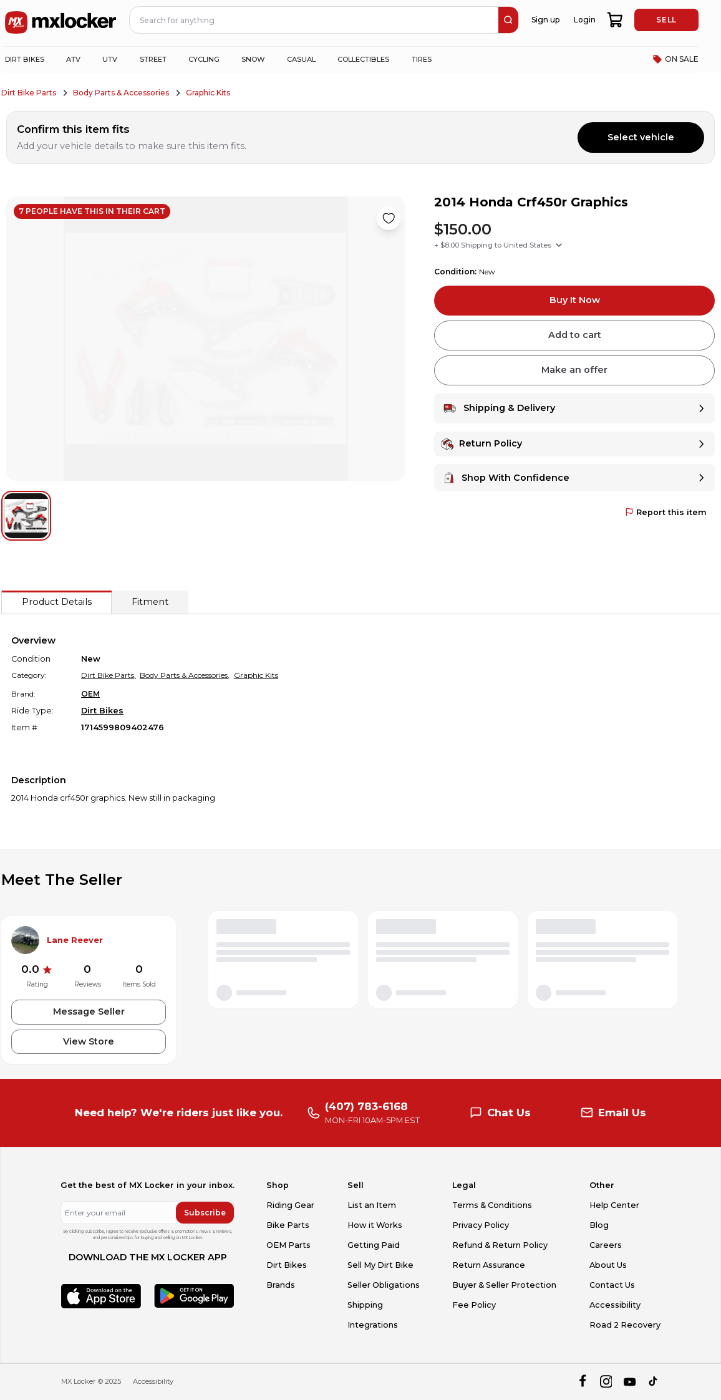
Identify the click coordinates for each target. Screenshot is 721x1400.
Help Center (614, 1205)
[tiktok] (654, 1382)
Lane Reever (75, 940)
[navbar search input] (314, 20)
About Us (608, 1265)
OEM (90, 693)
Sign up (545, 19)
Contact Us (612, 1285)
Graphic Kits (208, 92)
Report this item (666, 512)
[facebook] (582, 1382)
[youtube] (630, 1382)
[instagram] (606, 1382)
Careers (605, 1245)
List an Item (371, 1205)
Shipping (365, 1305)
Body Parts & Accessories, (185, 675)
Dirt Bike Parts (28, 92)
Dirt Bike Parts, (108, 675)
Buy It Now (574, 300)
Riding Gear (290, 1205)
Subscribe (205, 1212)
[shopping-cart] (615, 20)
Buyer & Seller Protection (504, 1285)
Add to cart (574, 334)
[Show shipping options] (559, 245)
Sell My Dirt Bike (380, 1265)
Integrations (372, 1325)
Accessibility (615, 1305)
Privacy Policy (480, 1225)
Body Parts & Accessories (121, 92)
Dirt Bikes (102, 710)
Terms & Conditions (492, 1205)
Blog (599, 1225)
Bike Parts (287, 1225)
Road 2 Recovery (625, 1325)
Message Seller (89, 1011)
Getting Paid (373, 1245)
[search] (508, 20)
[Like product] (388, 218)
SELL (666, 19)
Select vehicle (640, 137)
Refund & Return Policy (500, 1245)
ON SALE (675, 59)
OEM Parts (288, 1245)
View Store (88, 1041)
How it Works (374, 1225)
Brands (280, 1285)
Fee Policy (474, 1305)
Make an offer (574, 369)
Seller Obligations (383, 1285)
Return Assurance (488, 1265)
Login (585, 19)
